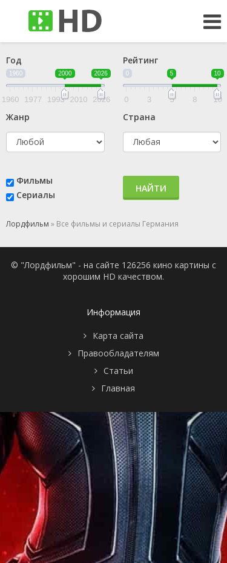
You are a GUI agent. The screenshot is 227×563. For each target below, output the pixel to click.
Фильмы (34, 180)
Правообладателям (118, 353)
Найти (151, 188)
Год (14, 60)
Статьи (118, 370)
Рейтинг (140, 60)
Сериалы (35, 195)
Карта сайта (118, 335)
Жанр (18, 117)
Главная (118, 388)
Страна (139, 117)
